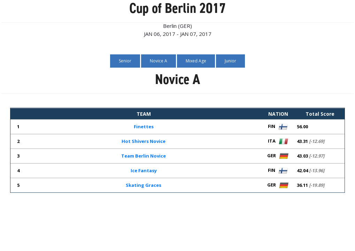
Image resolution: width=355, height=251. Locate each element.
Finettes (144, 126)
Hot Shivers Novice (143, 141)
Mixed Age (196, 61)
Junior (230, 61)
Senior (125, 61)
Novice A (158, 61)
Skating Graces (143, 185)
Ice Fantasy (144, 170)
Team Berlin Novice (143, 156)
